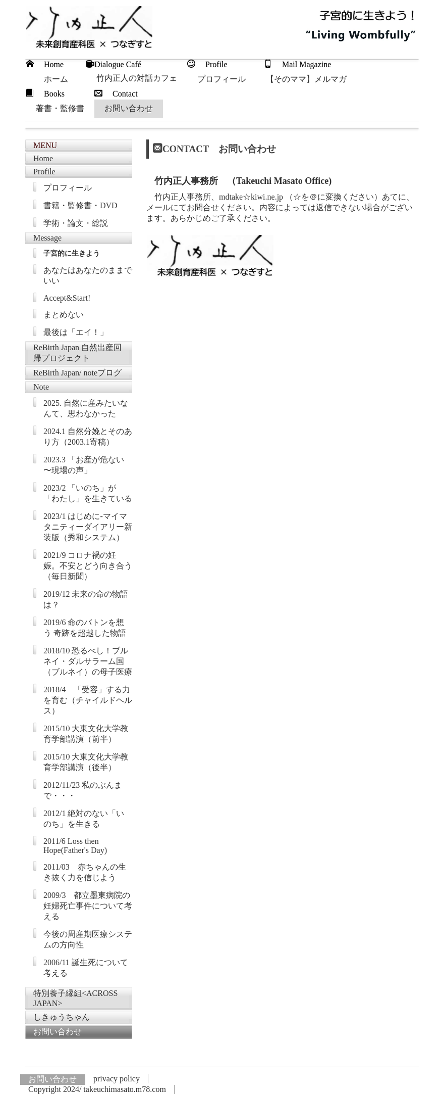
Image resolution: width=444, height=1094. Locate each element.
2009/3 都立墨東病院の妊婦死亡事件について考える (87, 906)
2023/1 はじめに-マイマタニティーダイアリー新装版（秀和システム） (87, 527)
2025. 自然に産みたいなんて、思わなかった (85, 408)
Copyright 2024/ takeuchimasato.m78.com (97, 1089)
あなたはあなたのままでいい (87, 275)
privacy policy (116, 1078)
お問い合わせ (128, 108)
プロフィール (221, 79)
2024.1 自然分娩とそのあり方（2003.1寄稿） (87, 436)
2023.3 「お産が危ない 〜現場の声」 (83, 464)
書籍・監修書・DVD (80, 205)
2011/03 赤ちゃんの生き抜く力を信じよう (84, 872)
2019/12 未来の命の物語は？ (85, 599)
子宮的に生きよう (71, 253)
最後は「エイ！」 (75, 332)
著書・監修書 (60, 108)
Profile (44, 171)
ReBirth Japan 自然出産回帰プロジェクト (77, 352)
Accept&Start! (66, 298)
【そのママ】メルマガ (306, 79)
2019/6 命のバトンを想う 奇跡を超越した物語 (84, 627)
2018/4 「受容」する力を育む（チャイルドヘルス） (87, 700)
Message (47, 237)
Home (43, 158)
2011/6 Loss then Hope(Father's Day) (75, 845)
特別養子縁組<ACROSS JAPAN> (75, 998)
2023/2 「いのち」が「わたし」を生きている (87, 493)
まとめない (63, 314)
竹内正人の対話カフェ (136, 78)
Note (41, 387)
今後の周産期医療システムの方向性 (87, 939)
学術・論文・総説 (75, 223)
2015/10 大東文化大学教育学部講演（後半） (85, 762)
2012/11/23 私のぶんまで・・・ (82, 790)
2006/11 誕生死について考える (85, 967)
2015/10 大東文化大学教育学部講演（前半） (85, 733)
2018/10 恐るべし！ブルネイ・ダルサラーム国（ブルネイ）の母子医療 (87, 661)
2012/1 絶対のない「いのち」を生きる (83, 818)
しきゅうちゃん (61, 1017)
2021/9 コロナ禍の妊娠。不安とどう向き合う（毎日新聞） (87, 566)
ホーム (56, 79)
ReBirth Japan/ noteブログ (77, 372)
